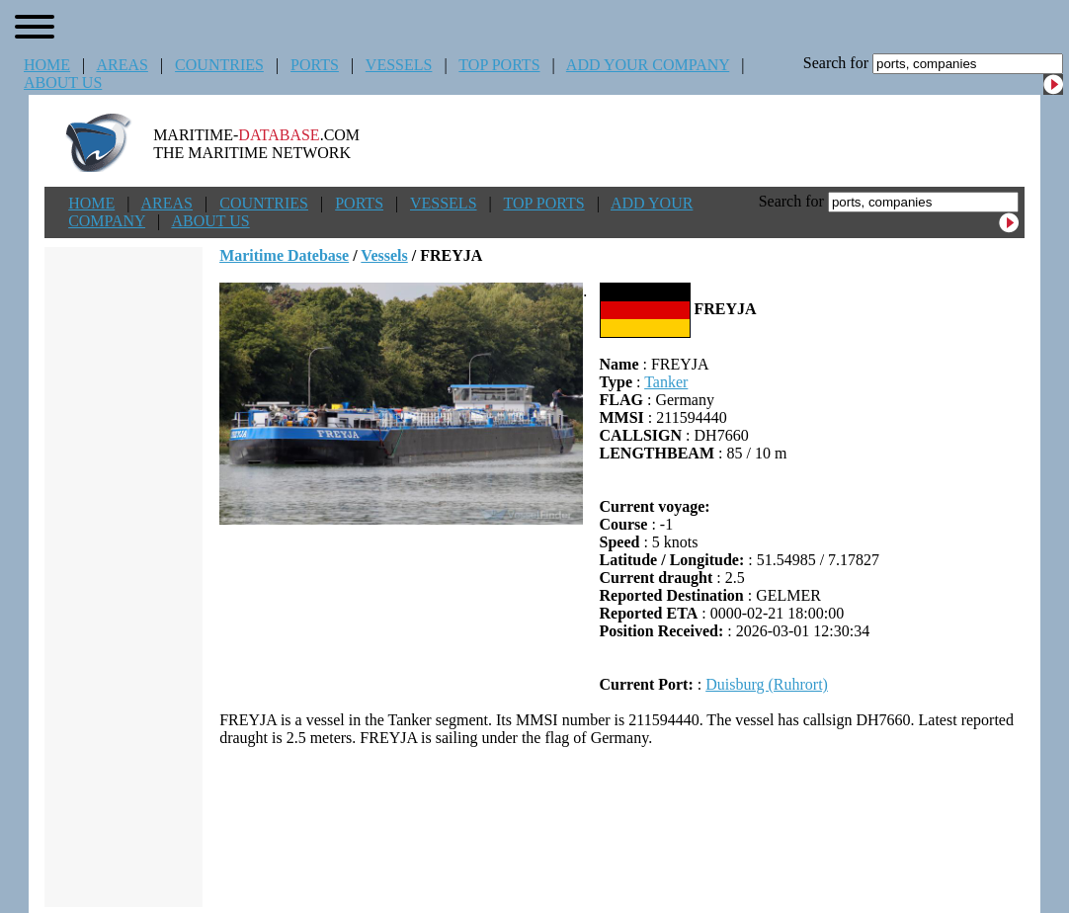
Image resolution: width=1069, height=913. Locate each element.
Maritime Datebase (284, 255)
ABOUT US (63, 82)
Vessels (384, 255)
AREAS (121, 64)
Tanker (666, 382)
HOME (47, 64)
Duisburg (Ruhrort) (766, 684)
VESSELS (399, 64)
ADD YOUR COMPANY (647, 64)
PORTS (314, 64)
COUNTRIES (219, 64)
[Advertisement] (622, 827)
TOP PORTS (498, 64)
